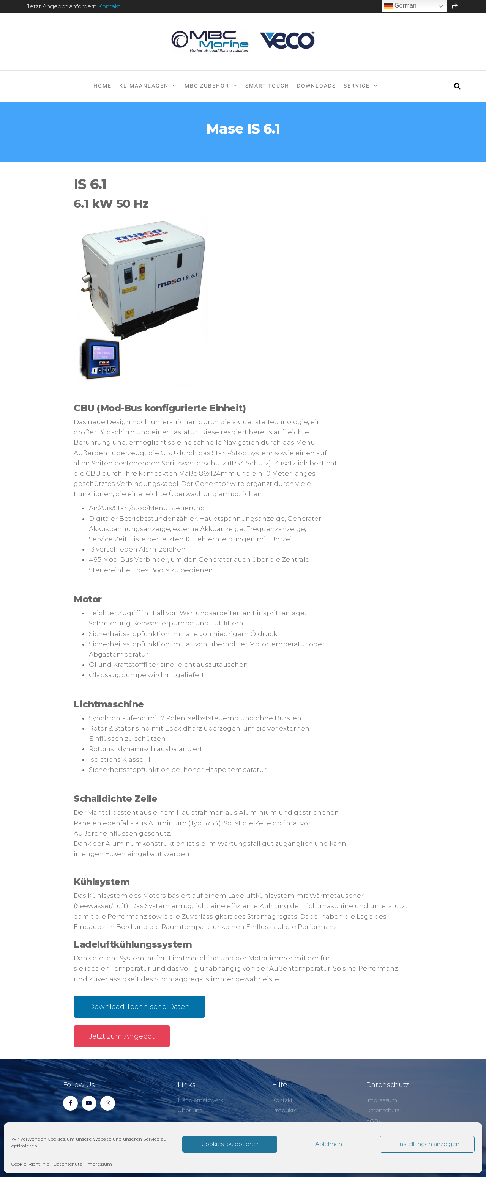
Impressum (99, 1164)
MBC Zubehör (207, 86)
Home (102, 86)
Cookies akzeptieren (230, 1143)
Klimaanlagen (144, 86)
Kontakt (109, 6)
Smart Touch (267, 86)
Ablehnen (328, 1143)
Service (357, 86)
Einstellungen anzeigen (427, 1143)
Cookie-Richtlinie (30, 1164)
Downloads (316, 86)
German (400, 6)
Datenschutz (68, 1164)
